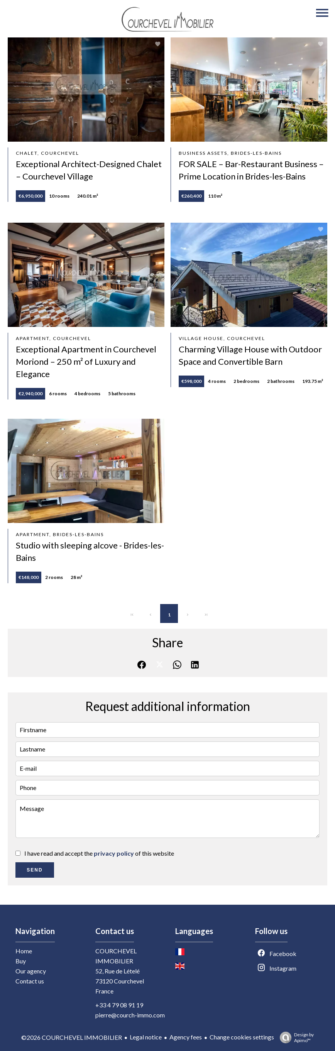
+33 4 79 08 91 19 (119, 1005)
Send (34, 870)
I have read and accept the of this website (99, 853)
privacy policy (114, 853)
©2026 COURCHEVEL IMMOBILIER (71, 1037)
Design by (295, 1037)
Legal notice (146, 1037)
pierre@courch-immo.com (130, 1015)
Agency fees (185, 1037)
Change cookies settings (242, 1037)
